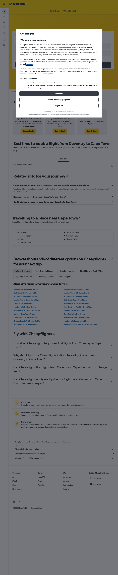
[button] (59, 93)
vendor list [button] (29, 64)
